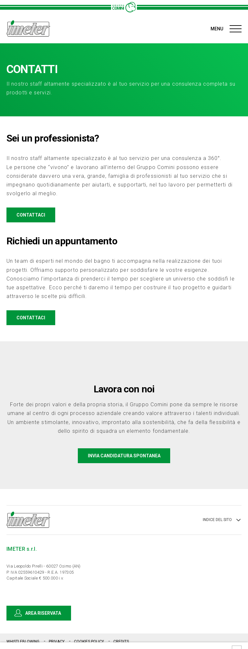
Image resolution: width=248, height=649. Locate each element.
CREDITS (121, 641)
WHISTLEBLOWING (23, 641)
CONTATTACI (35, 215)
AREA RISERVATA (38, 613)
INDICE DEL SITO (222, 520)
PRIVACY (57, 641)
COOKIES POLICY (89, 641)
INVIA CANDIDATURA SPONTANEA (124, 455)
